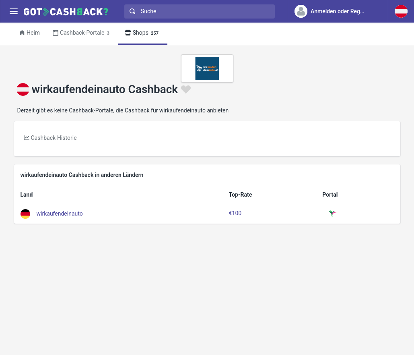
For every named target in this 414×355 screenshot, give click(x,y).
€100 (235, 213)
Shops (143, 33)
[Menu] (13, 11)
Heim (29, 32)
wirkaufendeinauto (60, 213)
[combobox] (198, 11)
